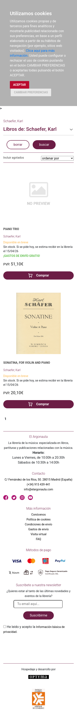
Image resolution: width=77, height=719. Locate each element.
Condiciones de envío (38, 524)
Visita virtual (38, 534)
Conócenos (38, 514)
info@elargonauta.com (38, 489)
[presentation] (34, 644)
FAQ (38, 539)
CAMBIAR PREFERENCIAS (31, 92)
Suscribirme (38, 615)
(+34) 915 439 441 (38, 484)
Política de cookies (38, 519)
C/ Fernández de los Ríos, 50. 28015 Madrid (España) (38, 479)
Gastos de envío (38, 529)
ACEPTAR (19, 84)
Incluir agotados (13, 157)
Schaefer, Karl (12, 236)
